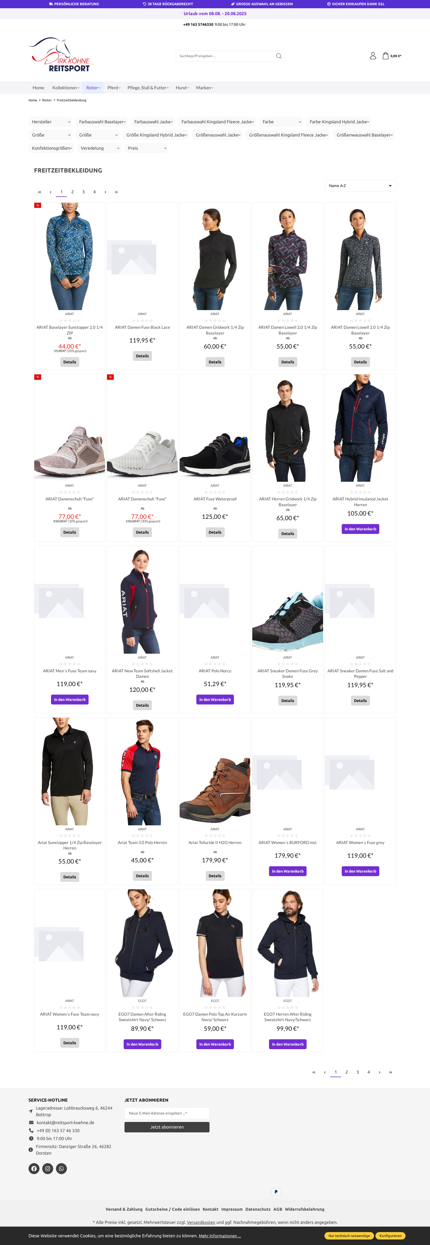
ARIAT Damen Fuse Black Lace (142, 327)
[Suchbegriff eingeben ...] (223, 56)
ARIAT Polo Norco (215, 673)
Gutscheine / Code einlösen (170, 1215)
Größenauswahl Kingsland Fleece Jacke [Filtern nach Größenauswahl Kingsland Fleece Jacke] (288, 134)
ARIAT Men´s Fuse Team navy (70, 673)
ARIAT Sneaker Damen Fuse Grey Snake (287, 676)
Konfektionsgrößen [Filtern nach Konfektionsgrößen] (52, 148)
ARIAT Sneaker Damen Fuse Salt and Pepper (360, 676)
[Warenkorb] (391, 56)
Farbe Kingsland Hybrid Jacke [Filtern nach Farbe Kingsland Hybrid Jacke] (339, 121)
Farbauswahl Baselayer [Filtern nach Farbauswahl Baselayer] (102, 121)
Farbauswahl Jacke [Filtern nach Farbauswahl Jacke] (153, 121)
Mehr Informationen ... (221, 1235)
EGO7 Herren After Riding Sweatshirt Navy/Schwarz (288, 1021)
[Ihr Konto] (371, 56)
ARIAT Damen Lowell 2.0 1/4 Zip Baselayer (287, 330)
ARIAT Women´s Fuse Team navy (70, 1018)
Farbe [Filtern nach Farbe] (282, 121)
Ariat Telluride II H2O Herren (215, 846)
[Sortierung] (360, 186)
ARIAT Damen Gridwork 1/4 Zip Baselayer (215, 330)
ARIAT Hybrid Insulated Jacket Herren (360, 503)
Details (69, 363)
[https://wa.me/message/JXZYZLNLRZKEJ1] (61, 1174)
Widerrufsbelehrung (309, 1215)
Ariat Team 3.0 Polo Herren (142, 846)
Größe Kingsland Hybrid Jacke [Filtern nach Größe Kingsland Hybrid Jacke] (156, 134)
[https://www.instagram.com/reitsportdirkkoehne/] (47, 1174)
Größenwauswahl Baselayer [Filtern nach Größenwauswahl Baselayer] (365, 134)
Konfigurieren (390, 1236)
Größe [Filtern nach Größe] (51, 134)
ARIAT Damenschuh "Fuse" (69, 500)
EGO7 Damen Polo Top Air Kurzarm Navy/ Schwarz (215, 1021)
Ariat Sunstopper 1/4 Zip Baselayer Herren (70, 849)
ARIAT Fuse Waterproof (215, 500)
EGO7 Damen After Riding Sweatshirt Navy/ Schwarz (142, 1021)
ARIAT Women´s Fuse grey (360, 846)
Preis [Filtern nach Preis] (147, 148)
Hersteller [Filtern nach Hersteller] (51, 121)
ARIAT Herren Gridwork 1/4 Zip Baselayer (288, 503)
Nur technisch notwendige (349, 1236)
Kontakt (210, 1215)
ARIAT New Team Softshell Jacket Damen (142, 676)
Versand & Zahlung (120, 1215)
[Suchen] (278, 56)
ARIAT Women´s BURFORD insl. (287, 846)
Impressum (232, 1215)
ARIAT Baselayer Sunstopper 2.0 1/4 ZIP (69, 330)
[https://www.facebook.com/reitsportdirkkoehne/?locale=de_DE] (34, 1174)
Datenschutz (260, 1215)
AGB (280, 1215)
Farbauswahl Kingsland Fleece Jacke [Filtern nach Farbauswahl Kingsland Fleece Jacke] (218, 121)
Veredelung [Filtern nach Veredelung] (100, 148)
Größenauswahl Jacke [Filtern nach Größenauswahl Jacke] (218, 134)
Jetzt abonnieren (167, 1132)
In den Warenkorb (360, 531)
